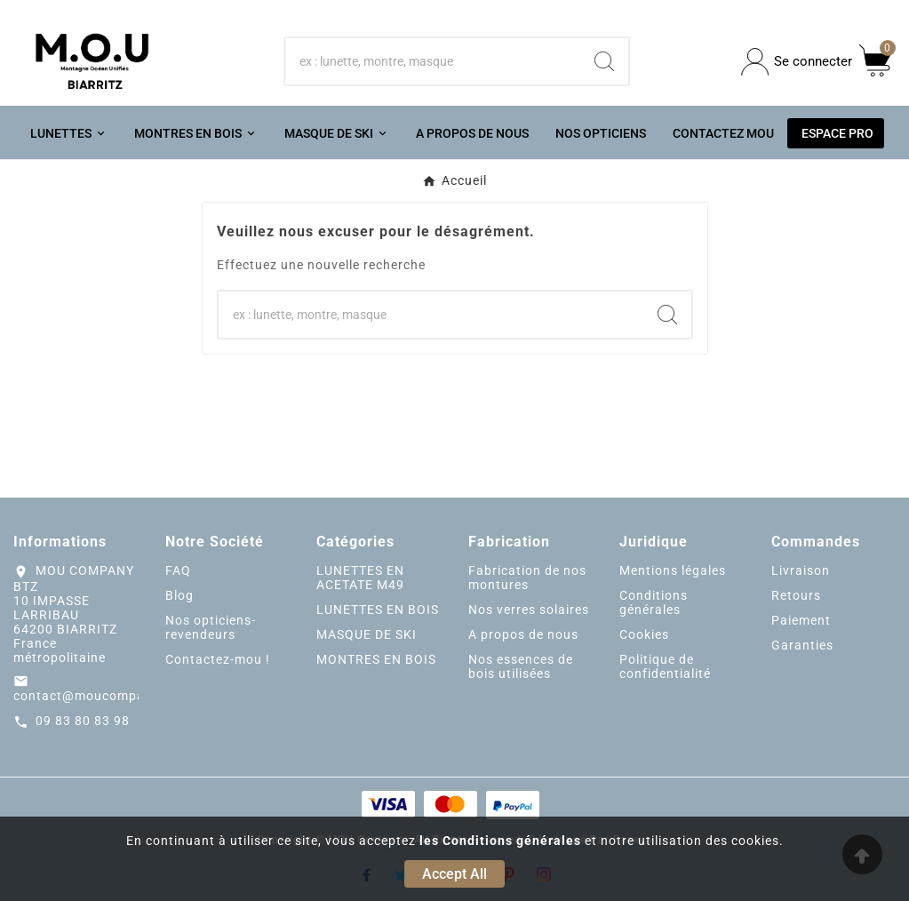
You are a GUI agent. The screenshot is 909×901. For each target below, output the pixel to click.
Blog (179, 595)
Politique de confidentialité (665, 666)
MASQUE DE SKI (366, 634)
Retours (796, 595)
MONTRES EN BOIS (376, 659)
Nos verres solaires (528, 609)
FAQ (178, 570)
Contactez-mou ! (217, 659)
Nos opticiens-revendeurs (210, 627)
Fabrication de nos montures (527, 577)
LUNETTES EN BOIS (377, 609)
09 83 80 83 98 (83, 721)
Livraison (800, 570)
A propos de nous (523, 634)
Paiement (801, 620)
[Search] (604, 61)
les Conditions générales (500, 840)
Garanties (802, 645)
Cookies (644, 634)
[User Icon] (796, 62)
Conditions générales (653, 602)
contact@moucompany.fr (93, 696)
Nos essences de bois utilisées (520, 666)
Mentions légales (672, 570)
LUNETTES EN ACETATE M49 (360, 577)
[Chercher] (432, 61)
